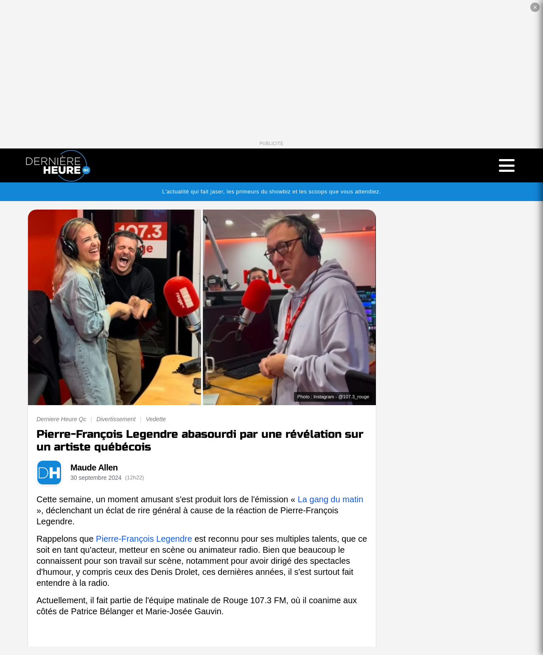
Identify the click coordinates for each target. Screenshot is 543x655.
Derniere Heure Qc (61, 419)
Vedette (156, 419)
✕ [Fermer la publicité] (535, 7)
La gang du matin (331, 499)
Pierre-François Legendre (144, 538)
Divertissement (116, 419)
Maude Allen (94, 467)
